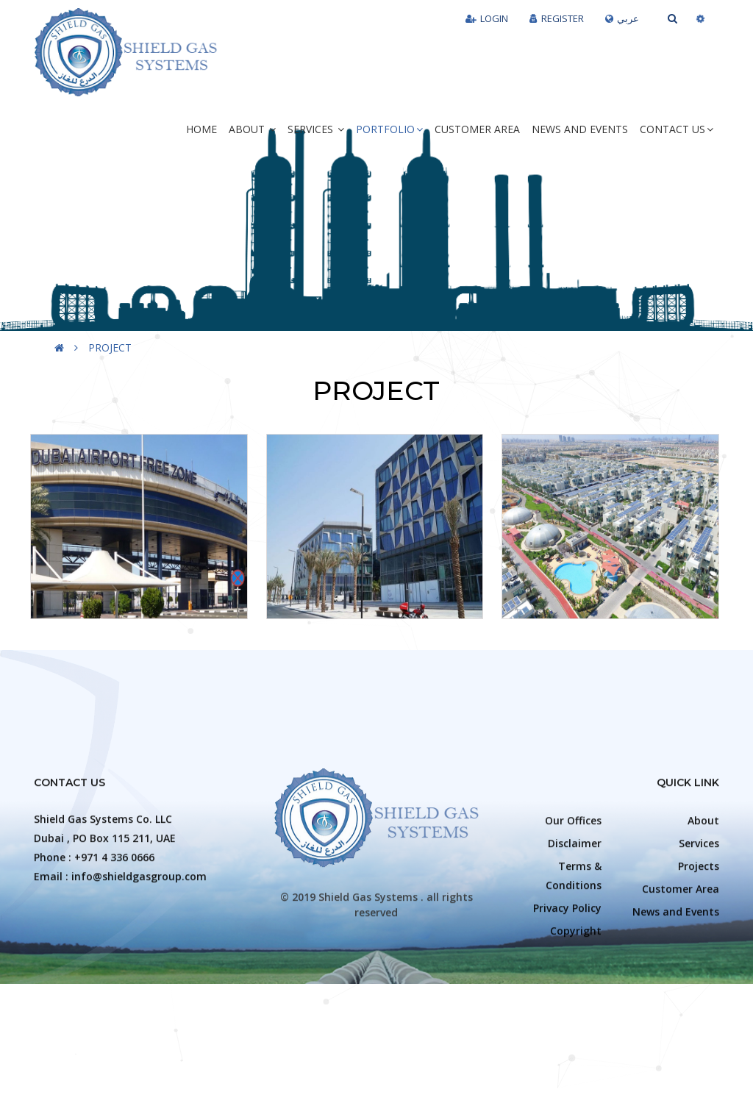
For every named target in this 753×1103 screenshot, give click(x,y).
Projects (698, 975)
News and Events (580, 129)
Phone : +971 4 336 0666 (94, 967)
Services (316, 129)
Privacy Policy (567, 1017)
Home (201, 129)
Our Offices (573, 930)
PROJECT (110, 347)
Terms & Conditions (574, 985)
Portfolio (389, 129)
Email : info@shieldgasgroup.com (120, 986)
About (252, 129)
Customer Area (477, 129)
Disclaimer (575, 953)
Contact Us (676, 129)
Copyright (576, 1040)
